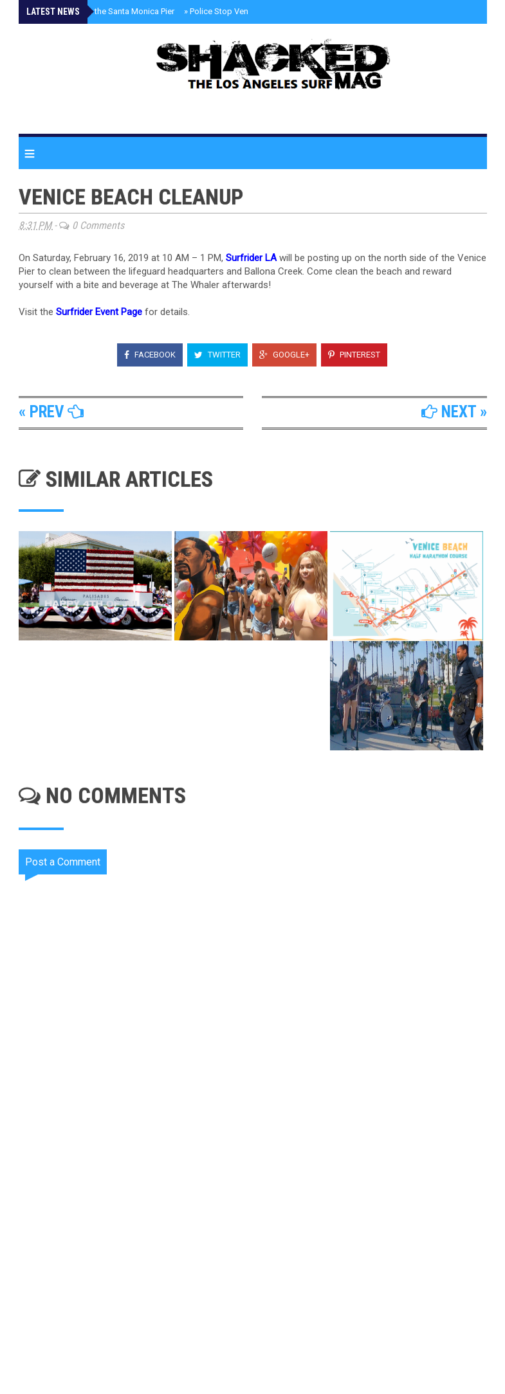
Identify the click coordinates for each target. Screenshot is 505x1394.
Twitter (217, 354)
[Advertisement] (261, 1262)
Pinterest (354, 354)
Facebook (150, 354)
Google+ (284, 354)
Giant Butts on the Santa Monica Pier (104, 11)
